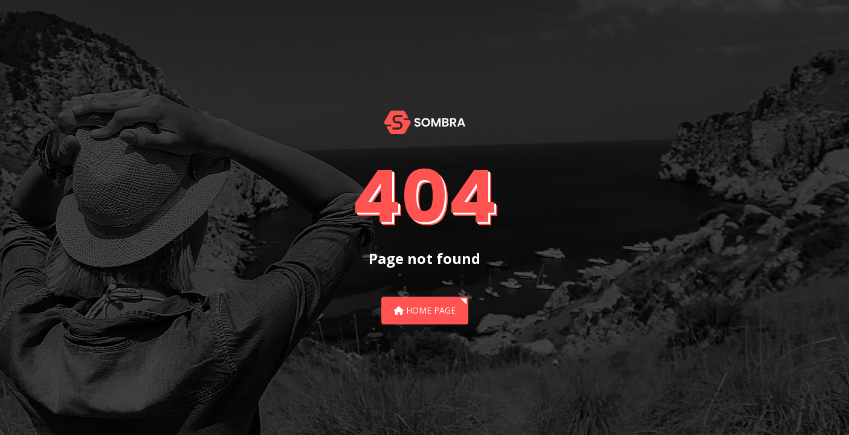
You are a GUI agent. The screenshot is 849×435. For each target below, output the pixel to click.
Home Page (425, 310)
